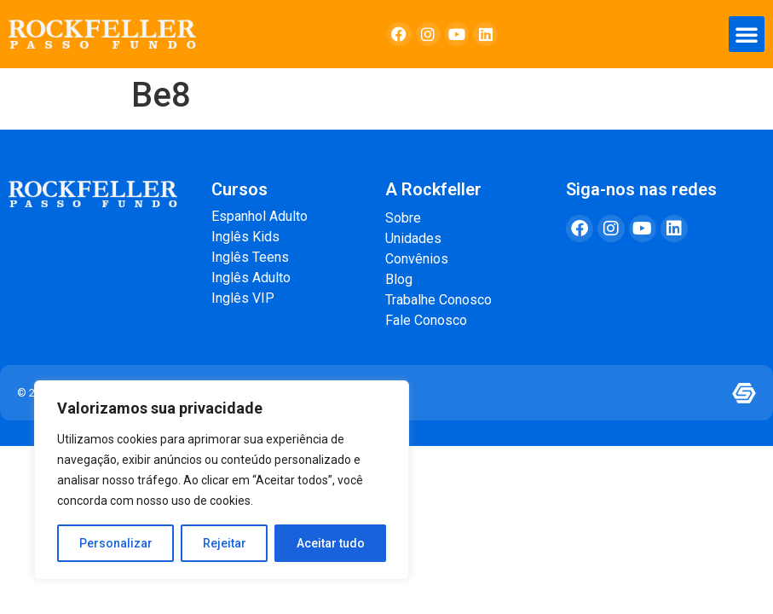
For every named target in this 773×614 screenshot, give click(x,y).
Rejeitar (224, 543)
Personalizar (116, 543)
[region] (221, 480)
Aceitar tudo (331, 543)
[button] (746, 34)
